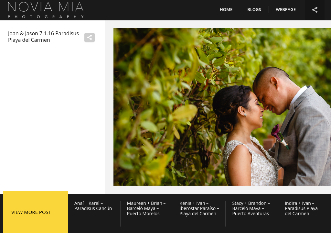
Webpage (286, 9)
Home (226, 9)
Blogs (254, 9)
